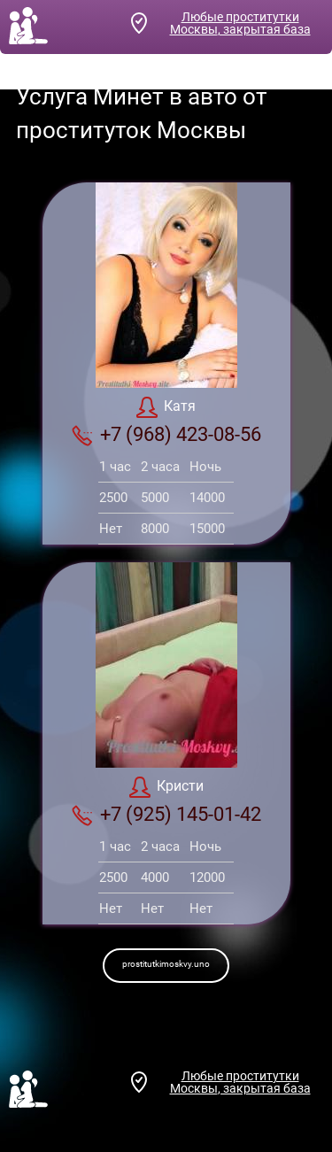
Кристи (166, 787)
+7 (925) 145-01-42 (166, 814)
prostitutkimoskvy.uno (166, 964)
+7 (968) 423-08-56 (166, 434)
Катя (166, 407)
